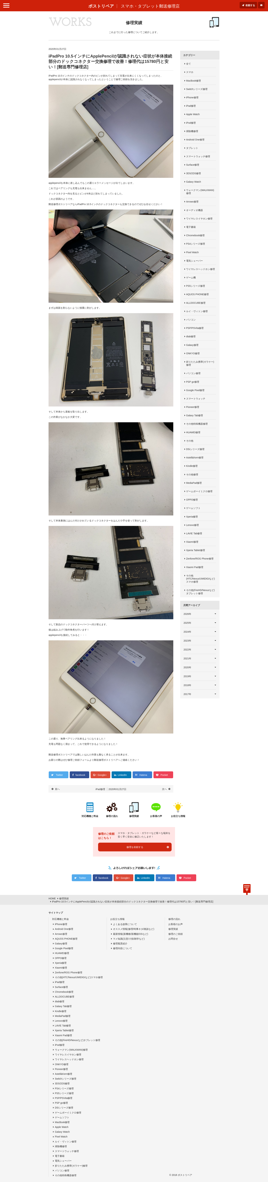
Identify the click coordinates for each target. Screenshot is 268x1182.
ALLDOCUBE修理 (195, 303)
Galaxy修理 (192, 345)
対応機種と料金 (60, 919)
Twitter (59, 775)
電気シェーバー (194, 261)
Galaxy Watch (193, 182)
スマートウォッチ (195, 398)
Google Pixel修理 (195, 390)
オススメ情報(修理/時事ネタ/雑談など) (133, 929)
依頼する (250, 5)
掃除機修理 (192, 131)
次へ (164, 789)
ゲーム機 (191, 277)
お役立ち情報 (117, 919)
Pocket (164, 775)
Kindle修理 (192, 466)
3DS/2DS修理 (193, 173)
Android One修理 (195, 139)
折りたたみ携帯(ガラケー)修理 (200, 363)
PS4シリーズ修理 (195, 244)
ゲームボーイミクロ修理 (199, 491)
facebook (80, 775)
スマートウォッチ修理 (198, 156)
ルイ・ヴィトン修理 (197, 311)
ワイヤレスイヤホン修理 (199, 218)
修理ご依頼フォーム (78, 760)
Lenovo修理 (192, 525)
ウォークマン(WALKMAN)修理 (200, 191)
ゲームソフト (193, 508)
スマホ (189, 72)
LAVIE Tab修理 (194, 533)
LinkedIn (122, 775)
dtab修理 (191, 336)
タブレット (192, 148)
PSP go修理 (192, 382)
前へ (57, 789)
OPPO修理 (192, 499)
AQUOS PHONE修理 (197, 294)
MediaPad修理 (194, 483)
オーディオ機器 (194, 210)
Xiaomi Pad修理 (194, 567)
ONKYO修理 (193, 353)
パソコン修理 (193, 373)
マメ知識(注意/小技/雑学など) (129, 939)
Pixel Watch (192, 252)
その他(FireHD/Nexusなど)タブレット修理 (200, 591)
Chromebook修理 (195, 235)
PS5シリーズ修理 (195, 286)
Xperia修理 (192, 516)
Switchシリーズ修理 (196, 89)
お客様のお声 (175, 924)
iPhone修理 (192, 97)
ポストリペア (101, 6)
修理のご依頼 (175, 934)
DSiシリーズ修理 (195, 449)
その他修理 (192, 474)
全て (188, 64)
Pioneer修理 (192, 407)
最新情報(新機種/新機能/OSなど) (130, 934)
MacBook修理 (193, 80)
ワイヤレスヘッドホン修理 (200, 269)
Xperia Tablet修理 (195, 550)
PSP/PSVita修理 (195, 328)
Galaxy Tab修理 (194, 415)
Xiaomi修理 (192, 542)
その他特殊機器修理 (197, 424)
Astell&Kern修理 (194, 457)
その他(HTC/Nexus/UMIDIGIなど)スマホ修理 (200, 578)
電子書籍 (191, 227)
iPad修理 (191, 106)
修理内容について (122, 948)
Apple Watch (193, 114)
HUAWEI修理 (193, 432)
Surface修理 (192, 165)
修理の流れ (174, 919)
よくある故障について (125, 924)
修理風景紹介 (120, 943)
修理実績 (173, 929)
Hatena (143, 775)
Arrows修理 (192, 201)
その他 (189, 441)
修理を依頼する (134, 847)
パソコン (191, 319)
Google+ (102, 775)
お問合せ (173, 939)
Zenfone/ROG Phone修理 (199, 558)
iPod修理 (191, 123)
